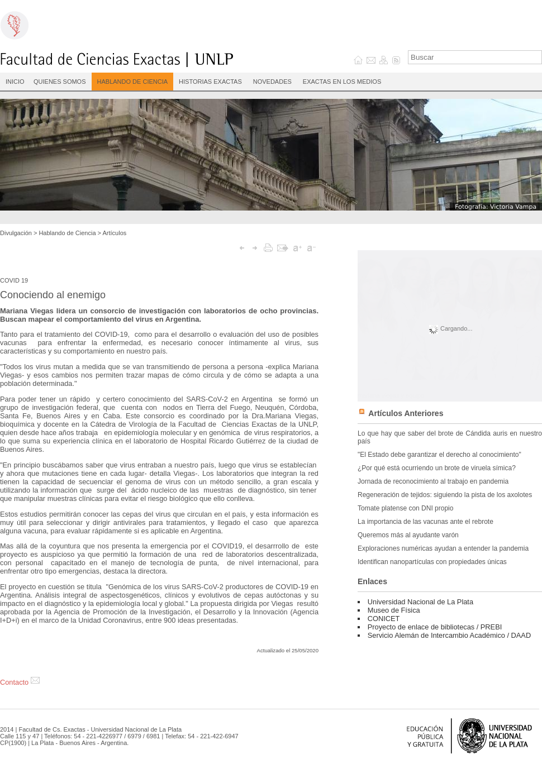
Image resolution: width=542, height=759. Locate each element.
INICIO (15, 81)
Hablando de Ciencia (132, 81)
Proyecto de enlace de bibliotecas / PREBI (435, 627)
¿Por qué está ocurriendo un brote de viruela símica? (437, 468)
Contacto (20, 682)
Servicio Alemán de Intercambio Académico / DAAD (449, 635)
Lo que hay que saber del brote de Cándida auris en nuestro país (450, 437)
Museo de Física (394, 610)
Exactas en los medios (342, 81)
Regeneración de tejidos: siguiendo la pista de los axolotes (445, 495)
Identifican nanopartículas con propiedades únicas (432, 562)
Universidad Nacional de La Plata (420, 602)
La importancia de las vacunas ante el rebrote (425, 522)
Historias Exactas (210, 81)
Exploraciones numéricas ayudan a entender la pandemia (443, 548)
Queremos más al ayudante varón (408, 535)
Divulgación (16, 233)
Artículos (115, 233)
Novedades (272, 81)
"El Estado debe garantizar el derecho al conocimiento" (439, 455)
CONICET (384, 618)
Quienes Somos (60, 81)
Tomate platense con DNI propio (405, 508)
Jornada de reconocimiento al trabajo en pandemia (433, 481)
